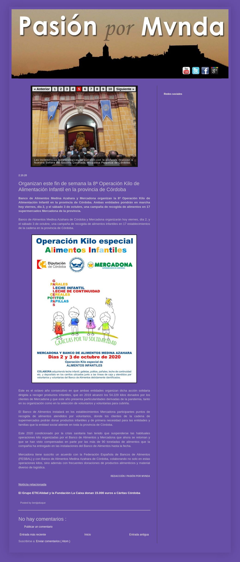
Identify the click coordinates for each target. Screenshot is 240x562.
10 (110, 89)
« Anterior (42, 89)
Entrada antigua (139, 534)
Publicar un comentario (38, 526)
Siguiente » (125, 89)
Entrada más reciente (33, 534)
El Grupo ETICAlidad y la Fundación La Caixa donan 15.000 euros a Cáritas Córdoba (79, 493)
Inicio (87, 534)
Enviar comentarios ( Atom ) (53, 541)
